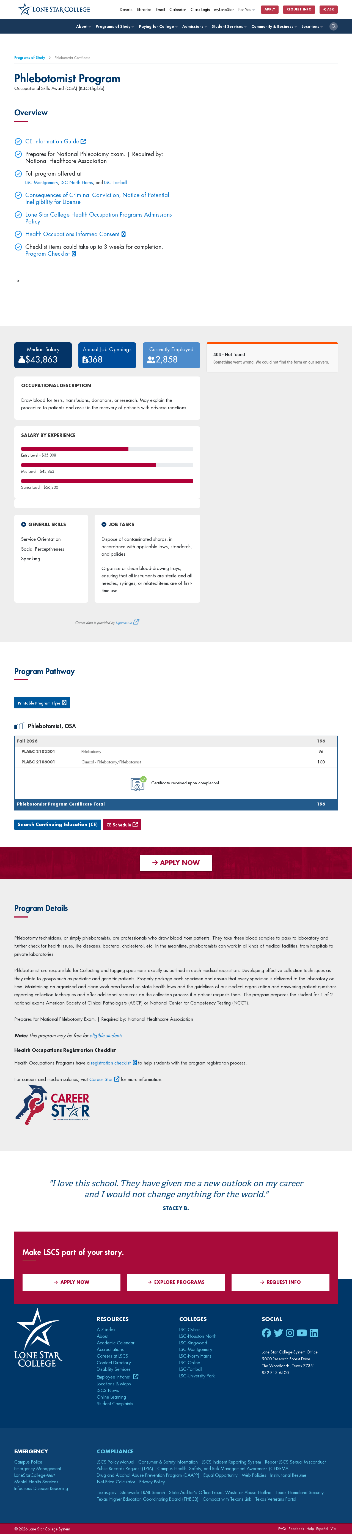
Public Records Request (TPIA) (125, 1469)
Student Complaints (115, 1404)
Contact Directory (114, 1363)
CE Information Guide (52, 141)
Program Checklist (47, 254)
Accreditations (110, 1349)
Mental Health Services (36, 1482)
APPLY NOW (176, 863)
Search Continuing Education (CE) (58, 825)
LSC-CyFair (189, 1330)
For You (246, 10)
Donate (126, 10)
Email (160, 10)
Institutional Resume (288, 1475)
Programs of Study (114, 26)
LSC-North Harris (77, 183)
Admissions (194, 26)
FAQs (282, 1528)
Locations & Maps (114, 1384)
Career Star (101, 1079)
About (83, 26)
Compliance (115, 1451)
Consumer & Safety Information (168, 1462)
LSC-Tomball (115, 183)
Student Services (229, 26)
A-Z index (106, 1330)
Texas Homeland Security (300, 1493)
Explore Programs (176, 1282)
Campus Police (28, 1462)
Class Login (200, 10)
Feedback (296, 1528)
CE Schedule (118, 825)
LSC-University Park (197, 1376)
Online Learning (111, 1397)
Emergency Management (37, 1469)
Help (310, 1528)
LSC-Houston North (197, 1336)
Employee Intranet (114, 1377)
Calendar (177, 10)
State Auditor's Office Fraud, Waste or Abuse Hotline (220, 1493)
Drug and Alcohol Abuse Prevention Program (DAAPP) (148, 1475)
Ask (328, 9)
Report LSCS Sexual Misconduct (295, 1462)
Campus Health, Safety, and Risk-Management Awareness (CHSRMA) (223, 1469)
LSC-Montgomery (41, 183)
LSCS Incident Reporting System (231, 1462)
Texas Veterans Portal (275, 1499)
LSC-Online (189, 1363)
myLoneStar (224, 10)
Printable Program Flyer (39, 703)
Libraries (144, 10)
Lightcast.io (124, 622)
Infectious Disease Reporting (41, 1488)
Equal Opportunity (221, 1475)
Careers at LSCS (112, 1356)
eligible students (106, 1035)
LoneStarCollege (34, 1475)
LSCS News (108, 1390)
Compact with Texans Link (227, 1499)
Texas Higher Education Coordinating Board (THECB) (148, 1499)
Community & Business (273, 26)
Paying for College (158, 26)
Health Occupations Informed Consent (72, 234)
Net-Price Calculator (116, 1482)
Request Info (299, 9)
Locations (312, 26)
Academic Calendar (115, 1343)
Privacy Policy (152, 1482)
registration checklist (111, 1063)
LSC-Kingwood (193, 1343)
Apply (270, 9)
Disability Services (114, 1369)
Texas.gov (106, 1493)
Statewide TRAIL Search (142, 1493)
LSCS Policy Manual (115, 1462)
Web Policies (254, 1475)
